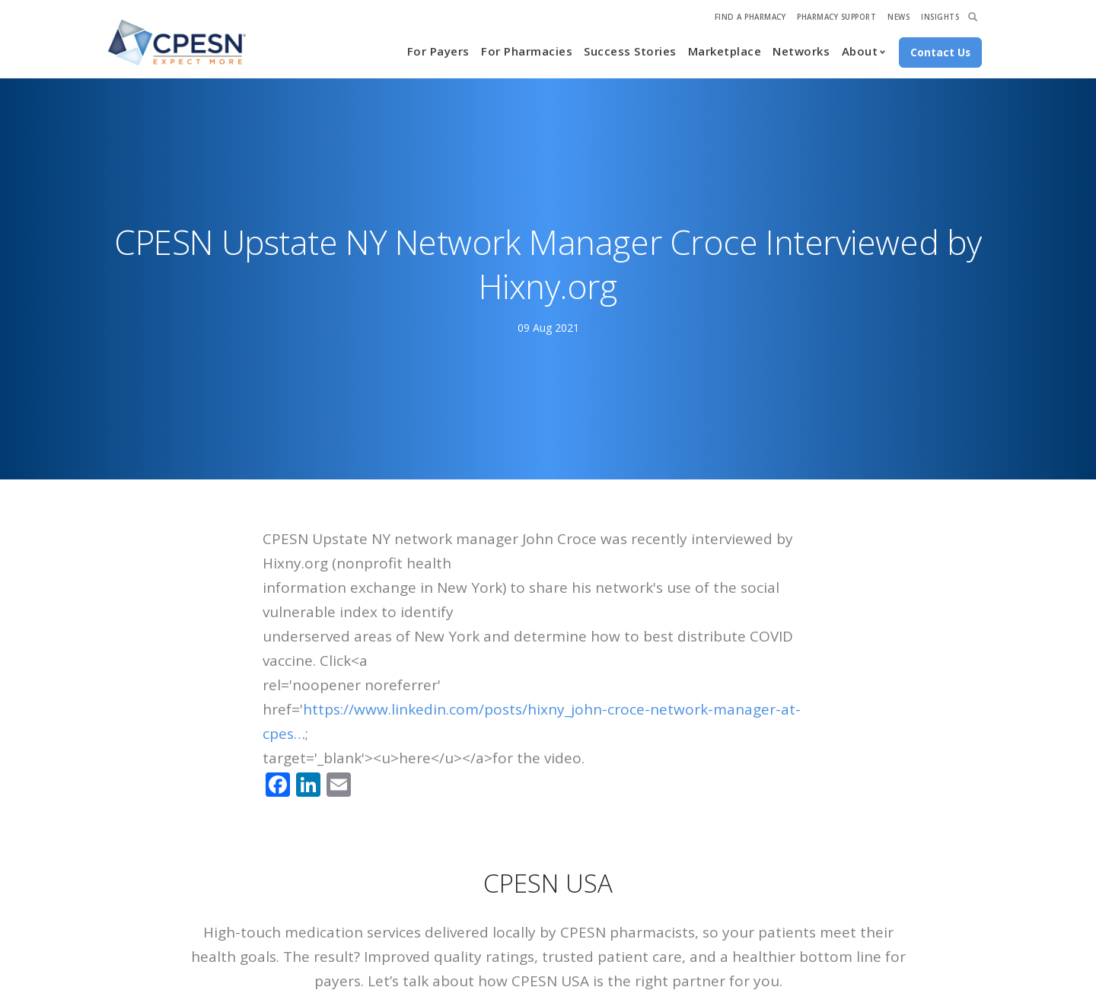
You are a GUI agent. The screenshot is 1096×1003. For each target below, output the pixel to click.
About (860, 51)
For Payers (438, 51)
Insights (940, 17)
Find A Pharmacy (750, 17)
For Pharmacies (526, 51)
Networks (801, 51)
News (898, 17)
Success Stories (630, 51)
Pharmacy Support (836, 17)
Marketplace (725, 51)
